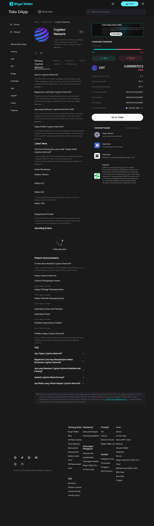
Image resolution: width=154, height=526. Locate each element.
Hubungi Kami (73, 452)
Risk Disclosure (106, 471)
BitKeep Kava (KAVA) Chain (126, 468)
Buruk (131, 58)
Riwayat (15, 32)
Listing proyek (88, 469)
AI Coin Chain (121, 436)
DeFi (81, 32)
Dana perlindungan (90, 432)
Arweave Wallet (122, 448)
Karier (70, 460)
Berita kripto (73, 448)
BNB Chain (120, 472)
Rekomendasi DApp (18, 44)
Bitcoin (119, 456)
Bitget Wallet (73, 432)
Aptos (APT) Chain (123, 440)
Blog (70, 436)
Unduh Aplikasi (122, 34)
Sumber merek (73, 456)
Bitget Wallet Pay (90, 465)
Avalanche (120, 452)
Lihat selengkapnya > (133, 128)
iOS (102, 432)
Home (36, 22)
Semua (118, 432)
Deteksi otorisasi (74, 487)
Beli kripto (72, 483)
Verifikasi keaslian (75, 440)
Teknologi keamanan (91, 436)
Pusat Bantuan (74, 444)
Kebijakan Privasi (107, 459)
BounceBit (120, 476)
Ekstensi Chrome (107, 440)
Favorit (15, 24)
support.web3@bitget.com (116, 399)
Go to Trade (117, 117)
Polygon (119, 480)
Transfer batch (74, 495)
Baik (104, 58)
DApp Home (47, 22)
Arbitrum (119, 444)
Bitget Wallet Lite (108, 444)
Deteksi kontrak (74, 491)
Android (104, 436)
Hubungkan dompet (91, 461)
